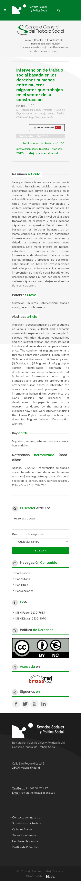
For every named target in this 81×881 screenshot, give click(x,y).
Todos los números (24, 835)
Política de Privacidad (25, 847)
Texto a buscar (23, 518)
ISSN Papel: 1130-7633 (30, 612)
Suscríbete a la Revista (26, 823)
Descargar (47, 127)
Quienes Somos (22, 829)
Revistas (38, 39)
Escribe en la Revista (25, 841)
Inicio (28, 39)
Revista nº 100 (54, 39)
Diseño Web (34, 876)
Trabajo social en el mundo (45, 43)
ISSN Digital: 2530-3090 (30, 618)
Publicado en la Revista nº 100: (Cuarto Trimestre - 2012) (40, 148)
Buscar (40, 550)
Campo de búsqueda (28, 534)
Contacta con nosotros (27, 817)
